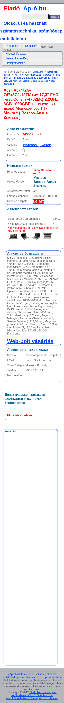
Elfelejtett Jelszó (15, 63)
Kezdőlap (12, 45)
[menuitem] (12, 46)
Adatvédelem (30, 677)
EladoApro (38, 72)
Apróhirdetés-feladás (21, 674)
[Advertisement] (30, 509)
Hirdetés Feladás (15, 53)
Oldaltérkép (12, 677)
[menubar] (22, 46)
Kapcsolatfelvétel (52, 677)
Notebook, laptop (37, 145)
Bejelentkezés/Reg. (17, 58)
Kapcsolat (31, 45)
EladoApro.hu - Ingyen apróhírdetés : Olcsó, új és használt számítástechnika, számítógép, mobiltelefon (32, 695)
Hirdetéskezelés (48, 674)
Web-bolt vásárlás (30, 341)
